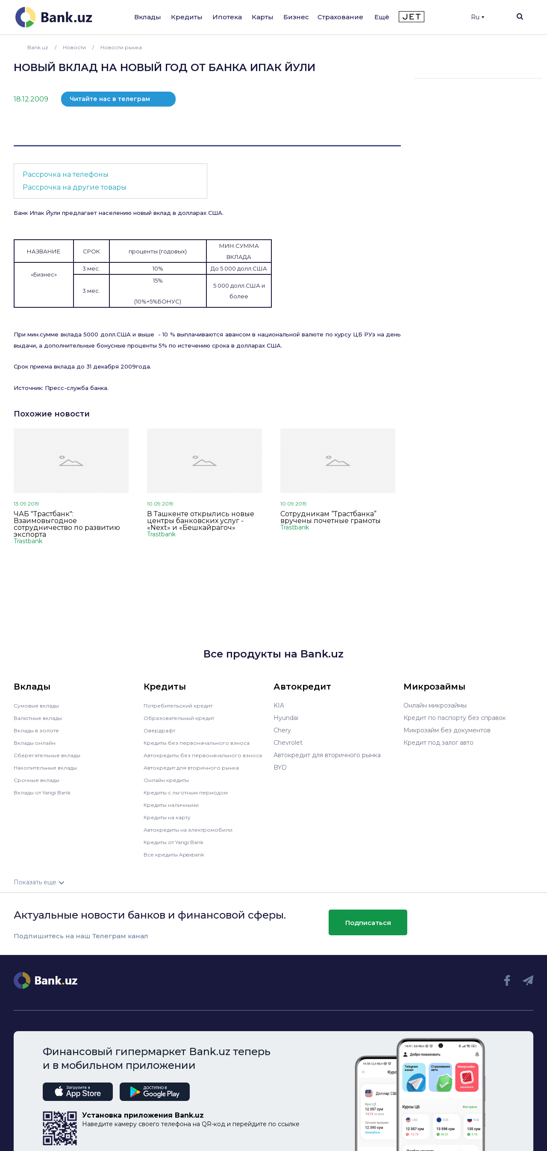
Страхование (340, 17)
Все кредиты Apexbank (179, 860)
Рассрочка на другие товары (74, 187)
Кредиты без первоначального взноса (203, 743)
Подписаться (368, 929)
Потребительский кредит (183, 705)
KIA (279, 705)
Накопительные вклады (50, 767)
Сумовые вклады (39, 705)
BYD (280, 767)
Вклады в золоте (39, 730)
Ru (477, 17)
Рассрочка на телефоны (66, 174)
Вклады (147, 17)
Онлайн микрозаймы (435, 705)
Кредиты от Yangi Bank (179, 848)
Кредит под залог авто (438, 743)
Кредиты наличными (175, 811)
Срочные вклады (39, 780)
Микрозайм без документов (447, 730)
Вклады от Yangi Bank (47, 792)
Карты (263, 17)
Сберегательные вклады (51, 755)
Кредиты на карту (171, 823)
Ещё (381, 17)
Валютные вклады (41, 718)
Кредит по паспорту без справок (454, 718)
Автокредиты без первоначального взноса (198, 758)
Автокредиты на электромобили (194, 835)
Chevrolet (288, 743)
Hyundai (286, 718)
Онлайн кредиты (169, 786)
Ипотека (227, 17)
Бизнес (296, 17)
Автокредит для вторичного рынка (197, 773)
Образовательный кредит (183, 718)
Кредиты (187, 17)
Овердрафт (161, 730)
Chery (282, 730)
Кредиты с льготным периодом (191, 798)
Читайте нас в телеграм (110, 99)
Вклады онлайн (37, 743)
